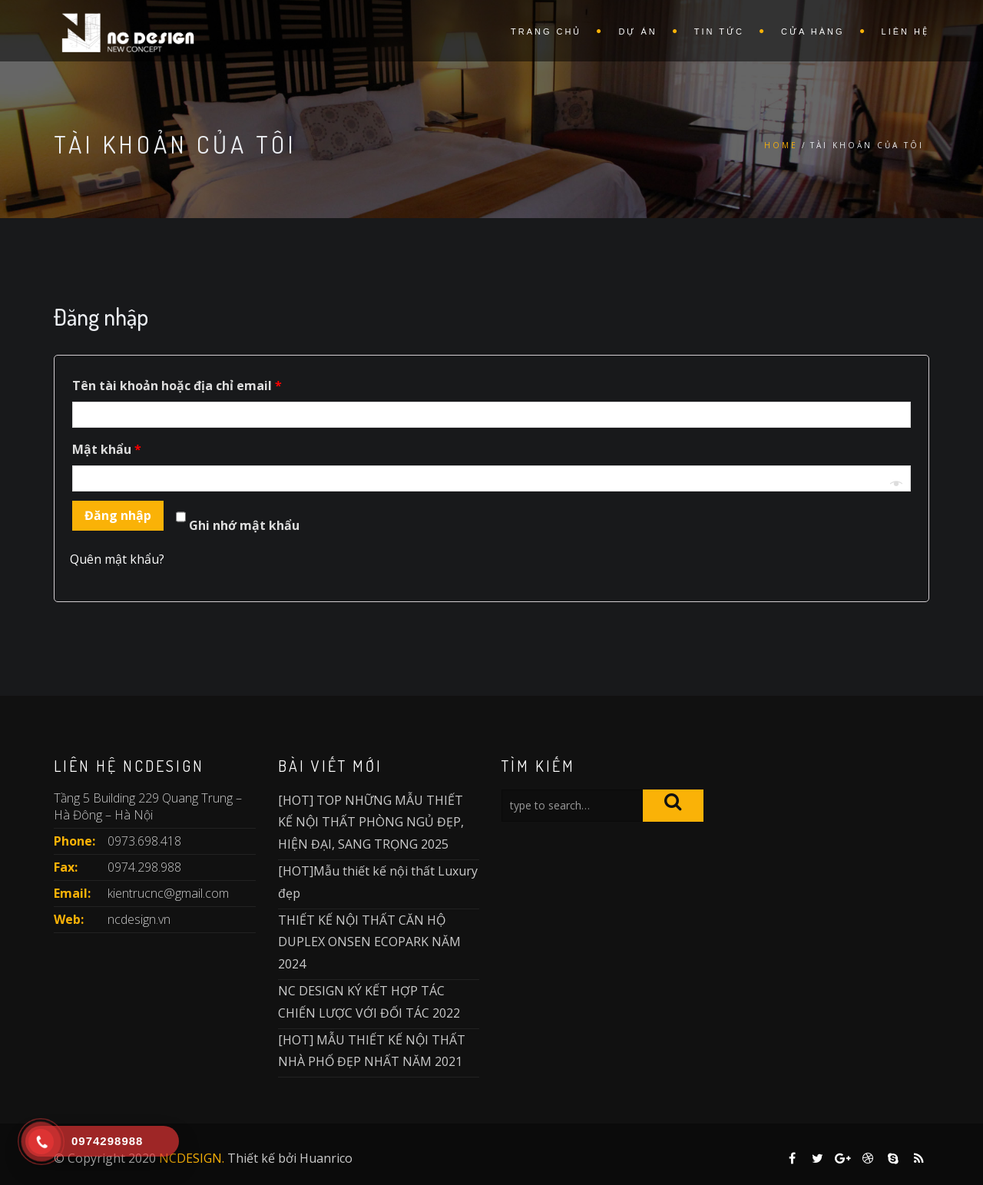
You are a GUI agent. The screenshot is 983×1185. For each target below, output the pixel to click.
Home (781, 145)
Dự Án (637, 31)
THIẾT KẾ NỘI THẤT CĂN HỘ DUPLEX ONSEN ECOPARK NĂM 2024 (369, 942)
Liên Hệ (905, 31)
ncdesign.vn (139, 919)
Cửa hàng (813, 31)
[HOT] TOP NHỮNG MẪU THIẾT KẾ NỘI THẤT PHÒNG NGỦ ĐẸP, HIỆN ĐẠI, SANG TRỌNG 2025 (371, 822)
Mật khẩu (106, 449)
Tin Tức (719, 31)
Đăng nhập (117, 515)
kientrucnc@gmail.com (168, 893)
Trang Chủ (546, 31)
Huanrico (326, 1158)
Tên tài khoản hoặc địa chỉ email (177, 385)
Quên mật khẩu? (117, 559)
